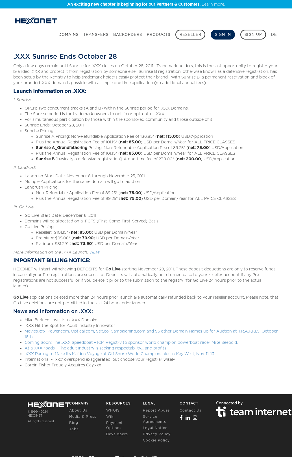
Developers (117, 434)
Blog (73, 423)
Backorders (127, 34)
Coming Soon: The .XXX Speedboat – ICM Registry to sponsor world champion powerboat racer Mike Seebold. (131, 342)
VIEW (94, 252)
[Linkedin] (188, 418)
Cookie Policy (156, 440)
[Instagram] (195, 418)
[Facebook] (181, 418)
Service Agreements (154, 419)
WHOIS (113, 410)
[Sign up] (253, 35)
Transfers (95, 34)
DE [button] (274, 34)
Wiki (110, 416)
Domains (68, 34)
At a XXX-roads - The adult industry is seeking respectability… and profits (95, 348)
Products (158, 34)
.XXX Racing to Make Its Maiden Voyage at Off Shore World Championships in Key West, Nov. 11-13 (119, 353)
